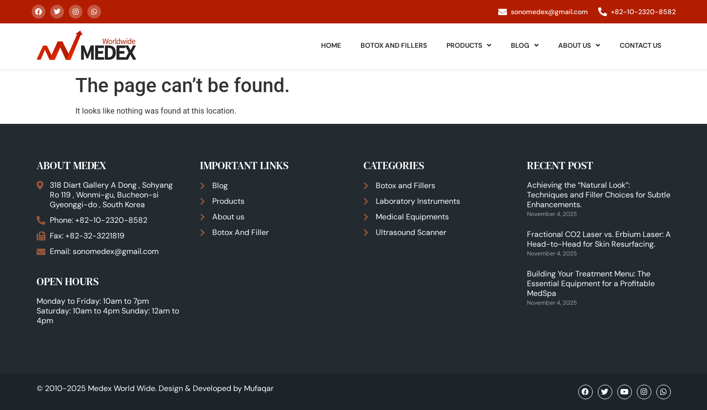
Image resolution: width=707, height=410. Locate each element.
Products (468, 45)
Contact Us (640, 45)
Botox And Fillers (394, 45)
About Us (579, 45)
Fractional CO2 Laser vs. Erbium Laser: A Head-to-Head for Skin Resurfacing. (599, 239)
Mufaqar (259, 388)
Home (331, 45)
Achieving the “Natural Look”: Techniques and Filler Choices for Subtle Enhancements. (598, 195)
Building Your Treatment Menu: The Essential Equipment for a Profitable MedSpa (591, 283)
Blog (525, 45)
